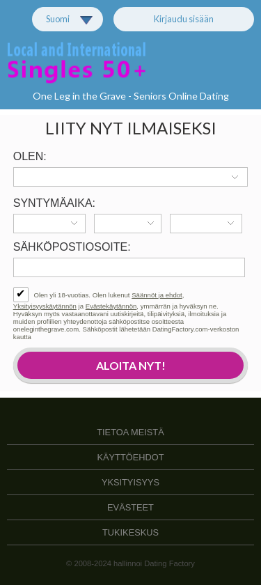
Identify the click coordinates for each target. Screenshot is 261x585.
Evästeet (130, 507)
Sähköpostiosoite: (72, 247)
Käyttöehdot (130, 457)
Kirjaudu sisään (184, 18)
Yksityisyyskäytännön (45, 306)
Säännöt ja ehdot (157, 295)
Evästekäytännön (111, 306)
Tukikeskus (130, 532)
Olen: (30, 156)
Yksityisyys (130, 482)
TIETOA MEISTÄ (130, 432)
